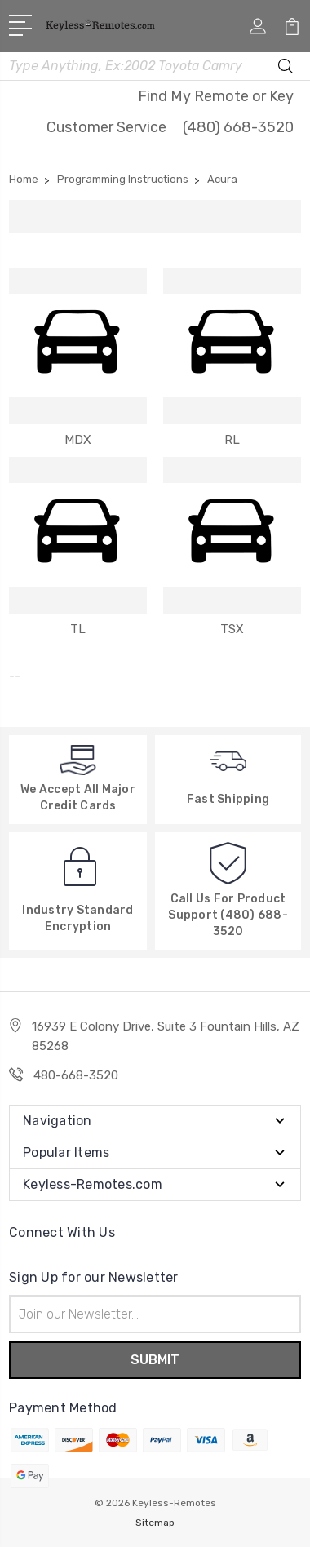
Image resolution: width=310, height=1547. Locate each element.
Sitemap (155, 1522)
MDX (77, 439)
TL (78, 629)
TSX (232, 629)
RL (232, 439)
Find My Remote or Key (216, 96)
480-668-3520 (75, 1075)
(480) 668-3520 (238, 127)
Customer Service (106, 127)
